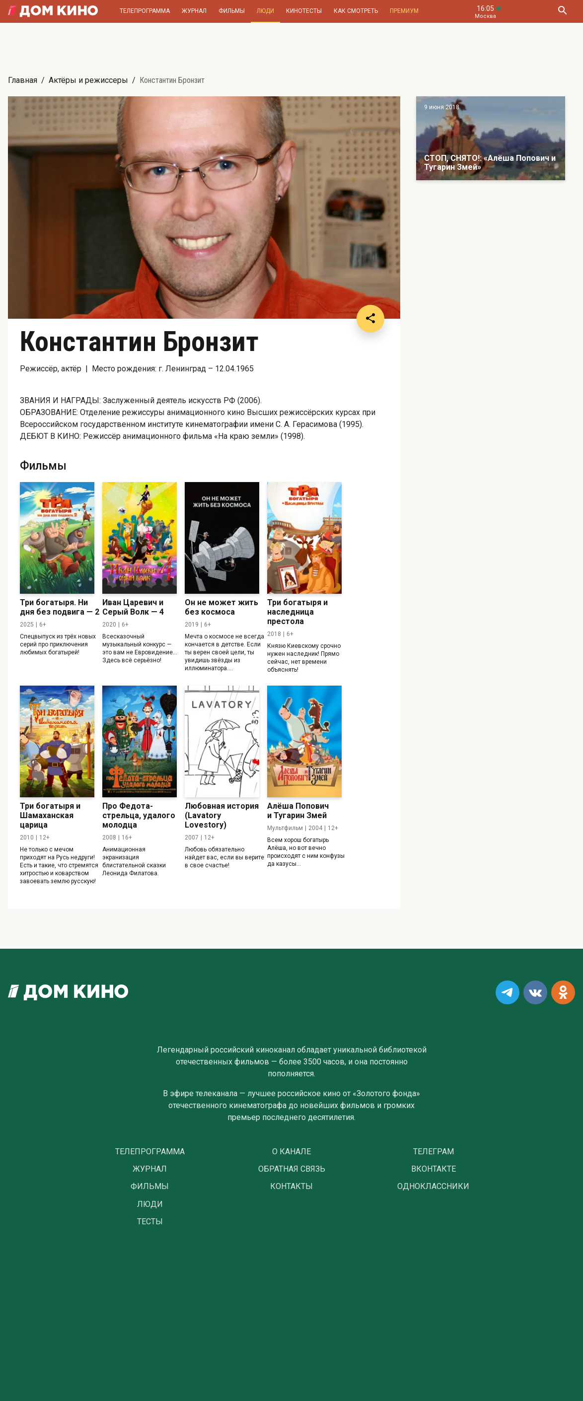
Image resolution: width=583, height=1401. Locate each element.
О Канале (291, 1151)
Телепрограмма (145, 10)
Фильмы (232, 10)
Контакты (291, 1186)
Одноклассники (433, 1186)
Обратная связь (291, 1169)
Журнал (194, 10)
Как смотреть (356, 10)
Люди (265, 10)
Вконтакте (433, 1169)
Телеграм (433, 1151)
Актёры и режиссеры (88, 80)
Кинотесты (304, 10)
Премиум (404, 10)
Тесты (150, 1221)
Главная (22, 80)
